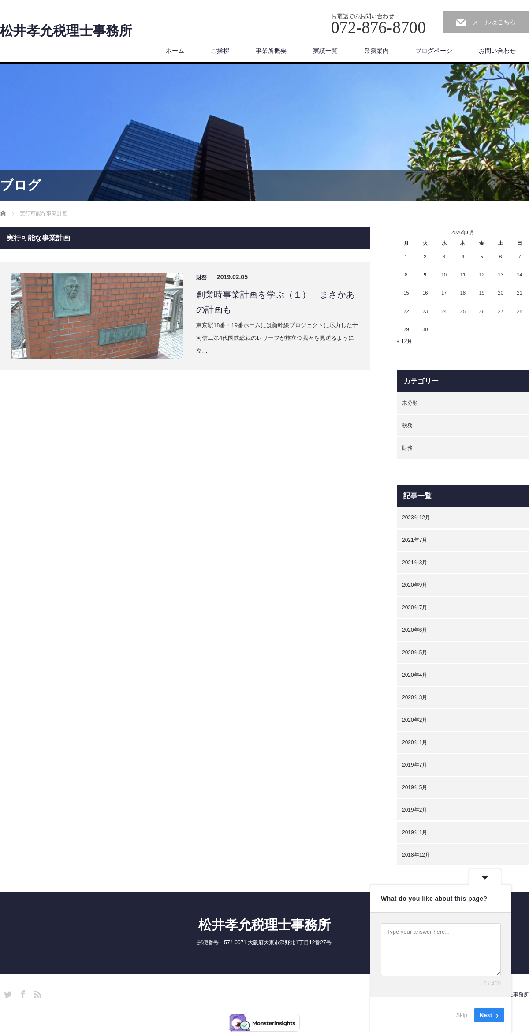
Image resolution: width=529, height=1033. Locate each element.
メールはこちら (494, 22)
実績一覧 (325, 50)
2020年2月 (414, 720)
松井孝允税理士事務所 (66, 30)
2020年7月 (414, 607)
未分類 (410, 403)
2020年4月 (414, 675)
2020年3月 (414, 697)
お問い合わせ (497, 50)
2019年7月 (414, 765)
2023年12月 (416, 518)
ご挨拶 (220, 50)
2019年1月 (414, 832)
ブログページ (433, 50)
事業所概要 (271, 50)
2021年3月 (414, 562)
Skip (461, 1015)
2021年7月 (414, 540)
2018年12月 (416, 855)
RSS (36, 992)
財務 (201, 277)
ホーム (175, 50)
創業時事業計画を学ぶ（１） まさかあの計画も (275, 302)
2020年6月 (414, 630)
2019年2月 (414, 810)
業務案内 (376, 50)
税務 (407, 425)
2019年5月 (414, 787)
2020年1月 (414, 742)
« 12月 (404, 341)
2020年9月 (414, 585)
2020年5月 (414, 652)
